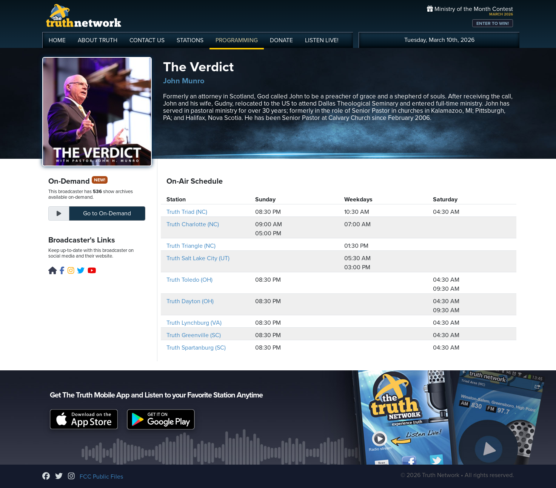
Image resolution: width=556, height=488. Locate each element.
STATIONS (190, 40)
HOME (57, 40)
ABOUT (97, 40)
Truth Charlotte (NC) (192, 224)
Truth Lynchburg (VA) (194, 323)
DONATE (281, 40)
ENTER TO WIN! (492, 23)
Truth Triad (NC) (186, 212)
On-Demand (107, 213)
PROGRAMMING (237, 40)
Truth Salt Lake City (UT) (197, 258)
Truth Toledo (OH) (189, 280)
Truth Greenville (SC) (193, 335)
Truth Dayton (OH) (190, 301)
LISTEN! (322, 40)
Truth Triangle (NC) (191, 246)
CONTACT (147, 40)
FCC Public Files (101, 476)
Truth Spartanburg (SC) (196, 347)
